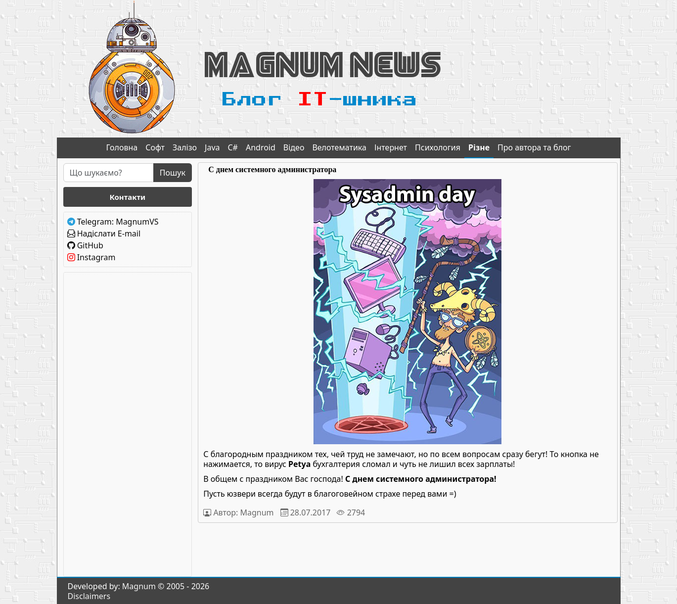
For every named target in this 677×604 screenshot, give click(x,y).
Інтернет (390, 147)
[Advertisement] (127, 424)
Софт (155, 147)
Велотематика (339, 147)
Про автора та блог (534, 147)
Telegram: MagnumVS (118, 221)
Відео (294, 147)
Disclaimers (89, 596)
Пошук (172, 172)
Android (260, 147)
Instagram (96, 257)
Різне (479, 147)
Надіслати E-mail (108, 233)
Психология (437, 147)
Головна (122, 147)
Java (212, 147)
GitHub (90, 245)
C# (232, 147)
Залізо (185, 147)
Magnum (139, 586)
